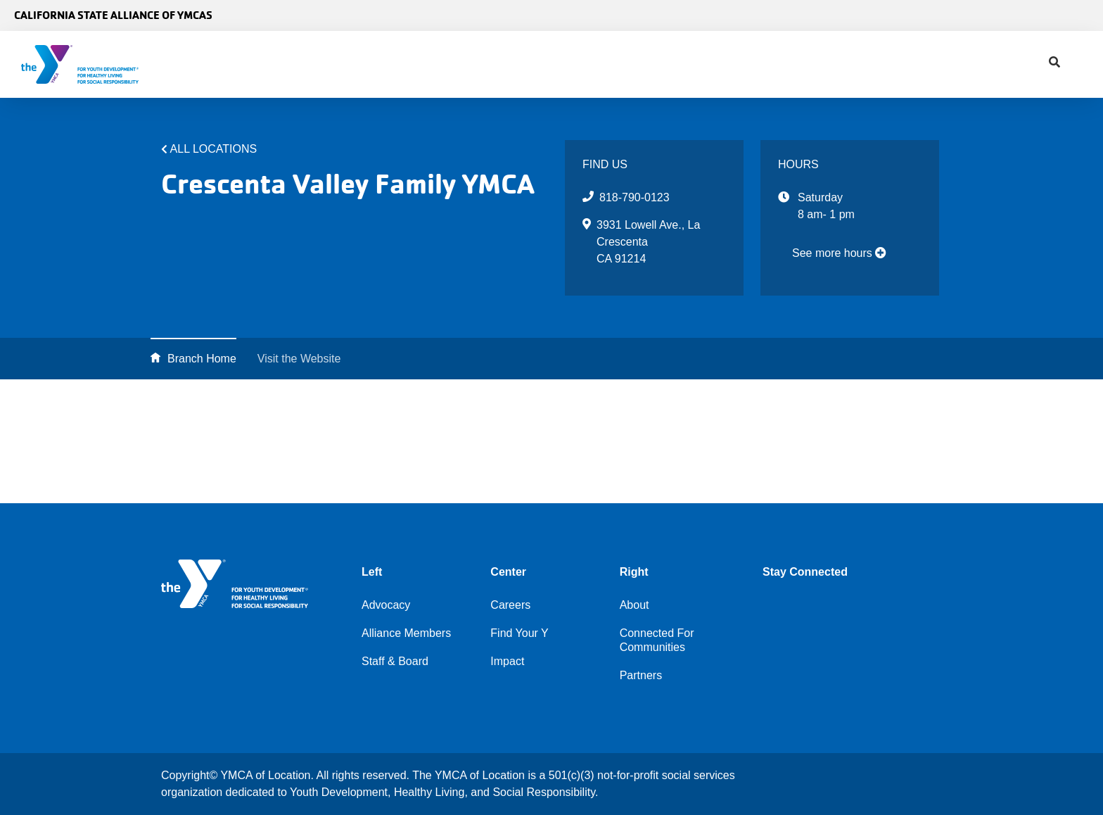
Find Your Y (532, 64)
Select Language (1052, 15)
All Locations (213, 149)
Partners (641, 675)
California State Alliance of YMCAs (113, 15)
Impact (618, 64)
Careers (510, 605)
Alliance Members (406, 633)
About (370, 64)
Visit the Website (299, 359)
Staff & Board (395, 661)
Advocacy (442, 64)
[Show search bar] (667, 65)
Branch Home (201, 359)
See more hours (839, 253)
